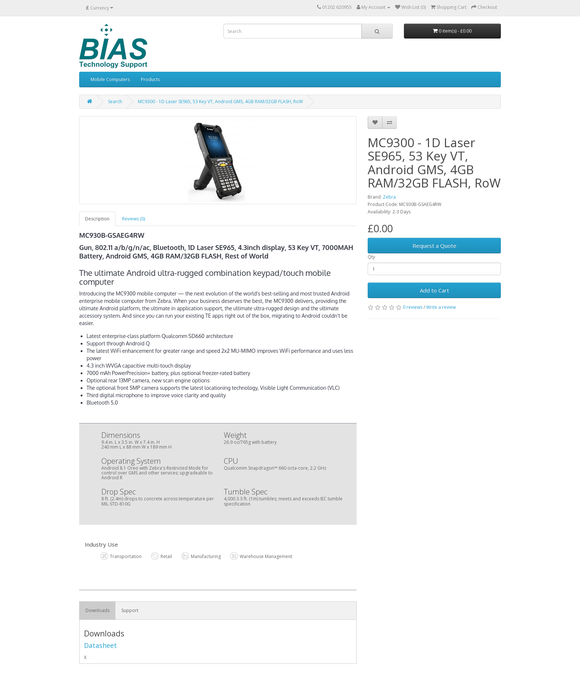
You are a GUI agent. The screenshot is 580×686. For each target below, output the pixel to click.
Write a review (441, 307)
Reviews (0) (133, 219)
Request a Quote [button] (434, 245)
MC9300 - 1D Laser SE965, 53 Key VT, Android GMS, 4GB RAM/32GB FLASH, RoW (220, 101)
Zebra (389, 197)
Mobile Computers (110, 79)
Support (129, 610)
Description (97, 219)
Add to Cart (434, 290)
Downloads (97, 610)
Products (150, 79)
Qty (371, 257)
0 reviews (412, 307)
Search (115, 101)
